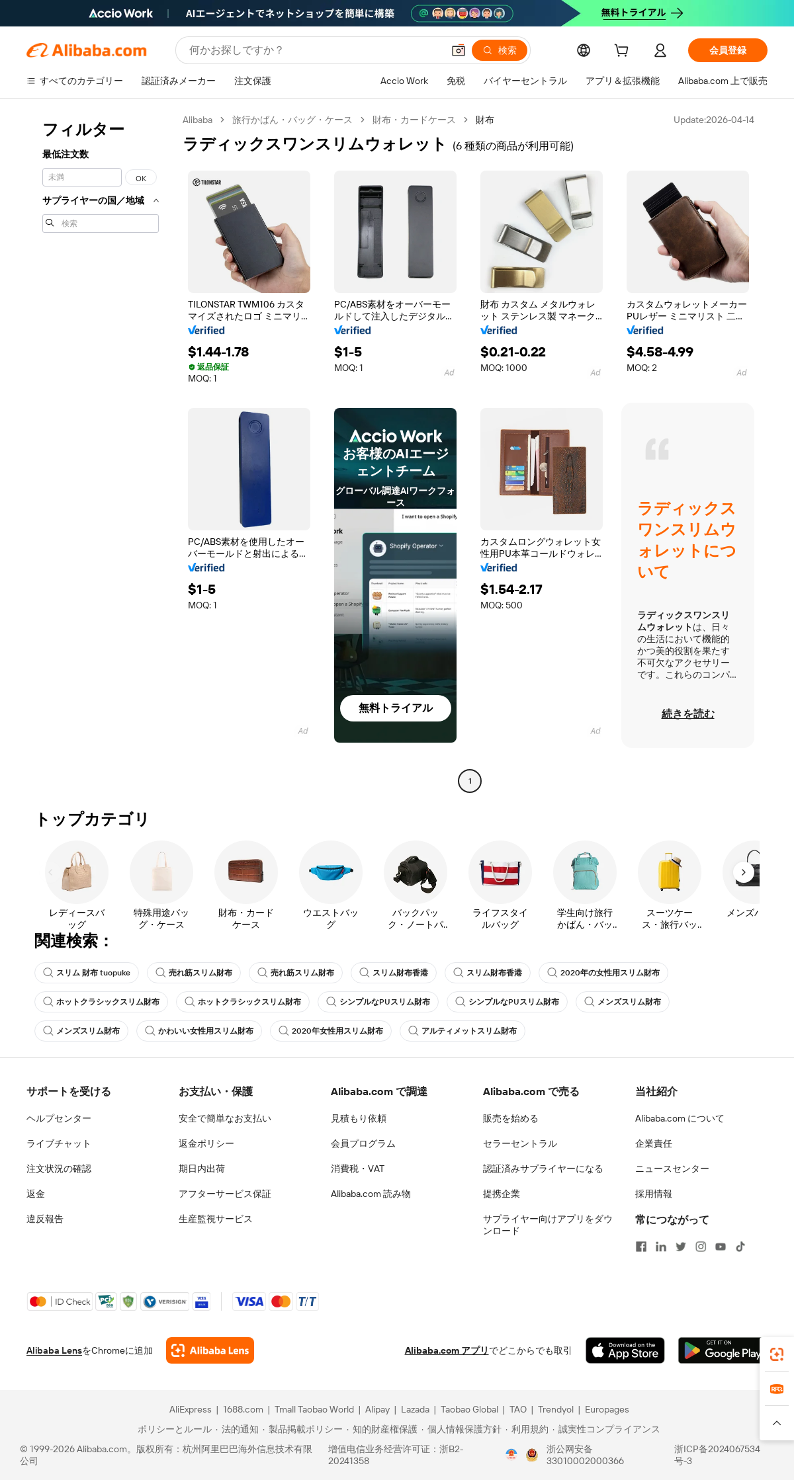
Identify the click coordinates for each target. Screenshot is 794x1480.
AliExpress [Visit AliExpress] (190, 1409)
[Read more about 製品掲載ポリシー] (303, 1429)
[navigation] (100, 452)
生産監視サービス (216, 1218)
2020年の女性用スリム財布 (603, 972)
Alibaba (197, 119)
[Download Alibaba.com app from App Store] (625, 1350)
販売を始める (511, 1118)
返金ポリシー (206, 1143)
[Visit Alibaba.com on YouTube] (721, 1247)
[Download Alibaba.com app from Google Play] (723, 1350)
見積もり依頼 (358, 1118)
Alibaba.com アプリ (447, 1350)
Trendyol (556, 1409)
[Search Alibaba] (314, 50)
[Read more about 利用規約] (527, 1429)
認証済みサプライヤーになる (543, 1168)
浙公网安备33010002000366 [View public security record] (585, 1455)
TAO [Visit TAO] (518, 1409)
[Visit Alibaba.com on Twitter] (681, 1247)
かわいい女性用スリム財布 (199, 1031)
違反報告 (45, 1218)
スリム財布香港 (393, 972)
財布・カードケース (414, 119)
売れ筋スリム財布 (193, 972)
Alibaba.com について (680, 1118)
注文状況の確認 (58, 1168)
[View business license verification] (511, 1454)
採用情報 (653, 1193)
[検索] (499, 50)
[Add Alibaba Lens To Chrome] (210, 1350)
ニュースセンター (672, 1168)
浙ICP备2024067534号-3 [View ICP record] (717, 1455)
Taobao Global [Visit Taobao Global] (469, 1409)
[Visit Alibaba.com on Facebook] (641, 1247)
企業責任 (653, 1143)
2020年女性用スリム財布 (331, 1031)
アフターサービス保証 (225, 1193)
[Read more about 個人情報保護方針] (461, 1429)
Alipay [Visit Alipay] (377, 1409)
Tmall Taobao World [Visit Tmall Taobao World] (314, 1409)
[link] (777, 1354)
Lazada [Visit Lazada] (415, 1409)
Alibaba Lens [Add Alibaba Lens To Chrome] (54, 1350)
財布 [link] (485, 119)
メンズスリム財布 (622, 1002)
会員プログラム (363, 1143)
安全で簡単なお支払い (225, 1118)
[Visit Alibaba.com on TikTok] (740, 1247)
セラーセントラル (520, 1143)
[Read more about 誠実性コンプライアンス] (606, 1429)
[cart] (624, 52)
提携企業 (501, 1193)
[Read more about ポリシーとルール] (173, 1429)
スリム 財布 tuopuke (86, 972)
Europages (607, 1409)
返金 (35, 1193)
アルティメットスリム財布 (462, 1031)
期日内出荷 (202, 1168)
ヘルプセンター (58, 1118)
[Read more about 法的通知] (237, 1429)
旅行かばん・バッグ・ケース (292, 119)
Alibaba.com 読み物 (371, 1193)
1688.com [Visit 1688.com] (243, 1409)
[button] (458, 50)
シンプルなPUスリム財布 (378, 1002)
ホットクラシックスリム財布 (101, 1002)
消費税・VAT (357, 1168)
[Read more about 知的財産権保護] (382, 1429)
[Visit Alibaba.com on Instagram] (701, 1247)
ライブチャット (58, 1143)
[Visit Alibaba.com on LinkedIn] (661, 1247)
